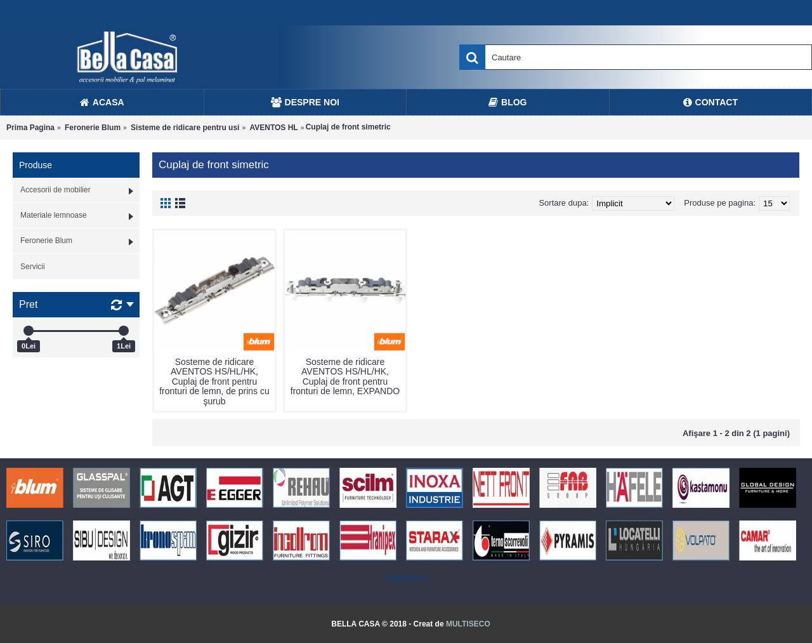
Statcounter (405, 578)
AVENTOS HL (273, 127)
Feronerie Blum (93, 127)
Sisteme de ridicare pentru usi (185, 127)
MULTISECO (468, 624)
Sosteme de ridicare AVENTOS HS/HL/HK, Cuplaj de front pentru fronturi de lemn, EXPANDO (345, 376)
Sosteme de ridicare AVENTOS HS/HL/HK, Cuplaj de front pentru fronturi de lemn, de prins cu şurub (214, 381)
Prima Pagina (30, 127)
